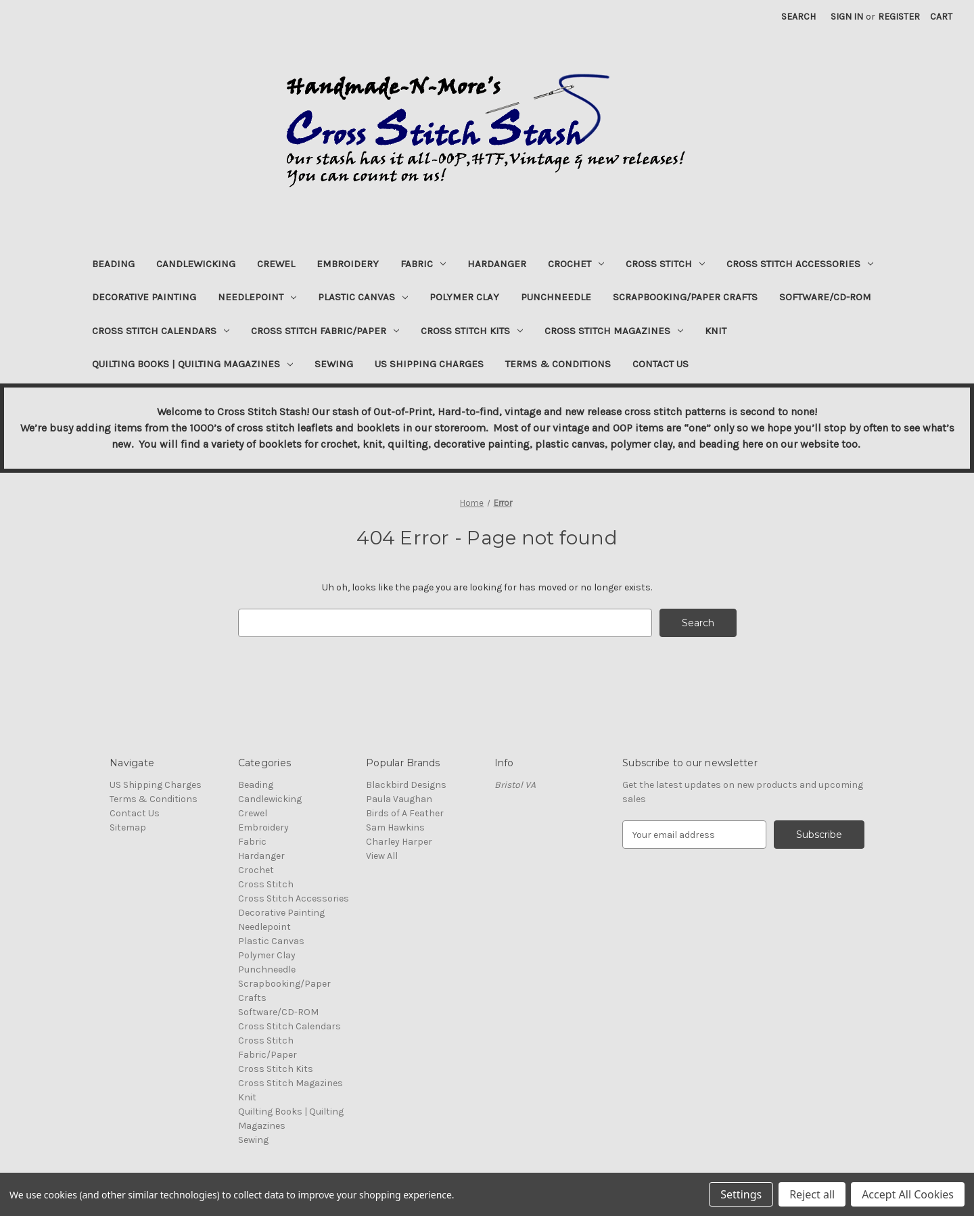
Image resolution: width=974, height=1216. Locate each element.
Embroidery (348, 264)
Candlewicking (195, 264)
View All (382, 856)
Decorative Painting (144, 297)
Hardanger (496, 264)
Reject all (812, 1194)
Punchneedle (556, 297)
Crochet (576, 264)
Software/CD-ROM (825, 297)
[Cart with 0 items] (941, 16)
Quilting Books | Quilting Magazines (192, 364)
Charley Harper (399, 841)
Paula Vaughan (399, 799)
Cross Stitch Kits (472, 331)
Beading (113, 264)
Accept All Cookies (908, 1194)
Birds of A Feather (405, 813)
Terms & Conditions (558, 364)
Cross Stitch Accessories (799, 264)
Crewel (276, 264)
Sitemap (128, 827)
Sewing (334, 364)
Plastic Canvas (363, 297)
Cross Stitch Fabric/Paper (325, 331)
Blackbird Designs (406, 785)
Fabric (423, 264)
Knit (715, 331)
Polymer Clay (464, 297)
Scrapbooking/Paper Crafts (685, 297)
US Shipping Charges (429, 364)
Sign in (847, 16)
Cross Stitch (665, 264)
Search (798, 16)
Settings (741, 1194)
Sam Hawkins (395, 827)
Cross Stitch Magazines (613, 331)
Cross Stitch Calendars (160, 331)
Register (899, 16)
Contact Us (660, 364)
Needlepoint (257, 297)
